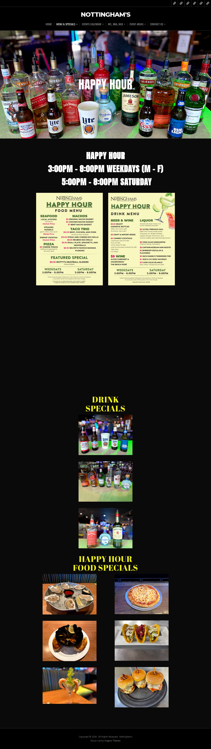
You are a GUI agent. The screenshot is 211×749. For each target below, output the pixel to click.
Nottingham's (105, 14)
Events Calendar (91, 24)
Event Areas (137, 24)
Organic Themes (112, 740)
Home (48, 24)
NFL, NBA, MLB (115, 24)
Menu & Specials (65, 24)
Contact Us (157, 24)
